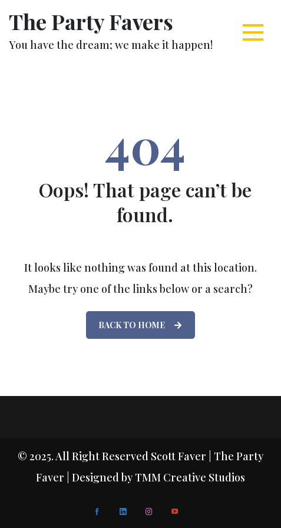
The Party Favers (91, 21)
